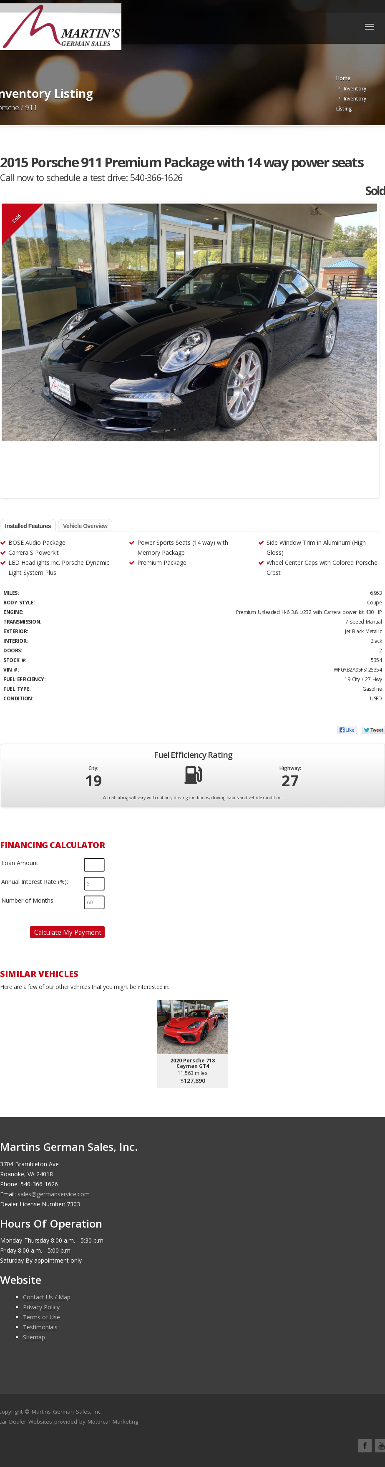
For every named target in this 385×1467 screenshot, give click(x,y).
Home (343, 78)
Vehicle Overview (85, 526)
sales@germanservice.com (54, 1194)
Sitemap (34, 1337)
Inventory (355, 88)
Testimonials (40, 1327)
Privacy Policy (41, 1307)
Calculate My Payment (67, 932)
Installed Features (28, 526)
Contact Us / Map (46, 1297)
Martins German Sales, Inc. (67, 1411)
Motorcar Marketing (113, 1421)
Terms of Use (41, 1317)
